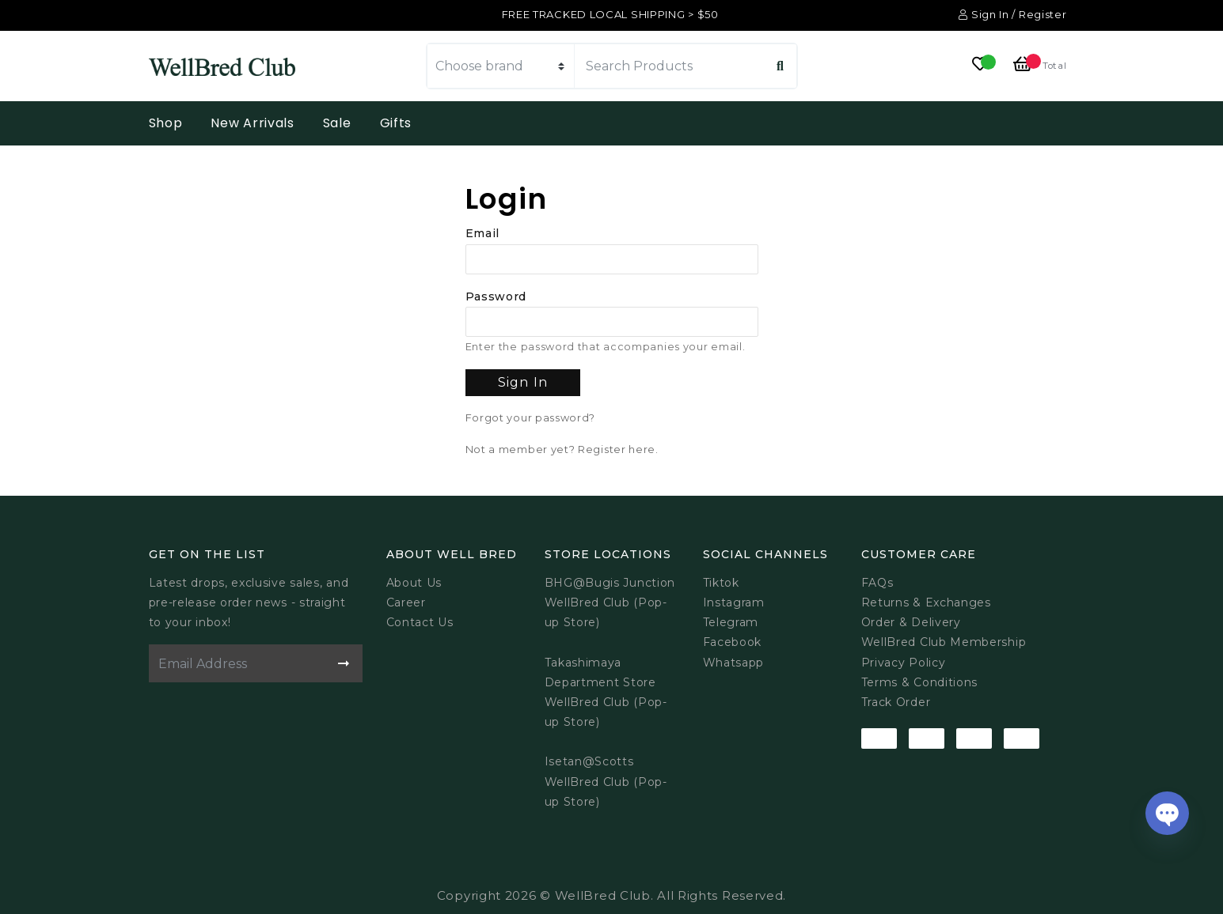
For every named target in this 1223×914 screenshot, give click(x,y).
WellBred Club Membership (944, 642)
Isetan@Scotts (589, 761)
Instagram (734, 602)
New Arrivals (252, 123)
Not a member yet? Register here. (562, 449)
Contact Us (420, 622)
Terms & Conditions (919, 682)
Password (496, 296)
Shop (166, 123)
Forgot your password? (530, 418)
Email (482, 233)
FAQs (877, 583)
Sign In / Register (1012, 14)
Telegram (731, 622)
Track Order (896, 702)
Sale (337, 123)
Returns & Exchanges (926, 602)
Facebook (732, 642)
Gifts (396, 123)
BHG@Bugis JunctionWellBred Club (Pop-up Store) (610, 602)
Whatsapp (734, 662)
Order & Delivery (911, 622)
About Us (414, 583)
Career (406, 602)
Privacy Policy (903, 662)
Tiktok (721, 583)
